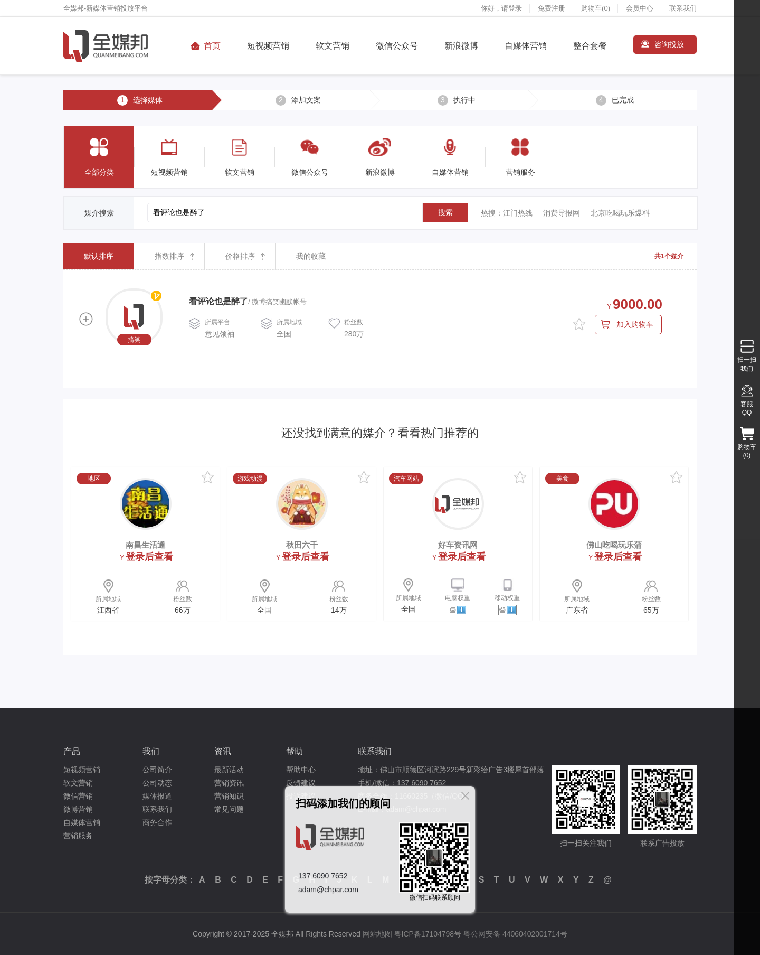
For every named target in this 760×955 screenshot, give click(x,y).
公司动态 (157, 783)
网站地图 (377, 934)
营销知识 (229, 796)
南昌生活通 (145, 544)
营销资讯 (229, 783)
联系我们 (683, 8)
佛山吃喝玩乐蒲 (614, 544)
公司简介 (157, 769)
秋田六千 (302, 544)
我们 (150, 751)
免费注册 (551, 8)
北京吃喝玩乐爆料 (620, 213)
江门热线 (518, 213)
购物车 (595, 8)
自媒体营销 (526, 45)
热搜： (492, 213)
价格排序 (240, 256)
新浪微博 (461, 45)
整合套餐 (590, 45)
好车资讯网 (458, 544)
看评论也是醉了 (218, 301)
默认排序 (98, 256)
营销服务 (78, 835)
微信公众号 (397, 45)
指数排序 (169, 256)
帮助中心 (301, 769)
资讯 (222, 751)
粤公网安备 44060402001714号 (515, 934)
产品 (71, 751)
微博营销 (78, 809)
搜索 (445, 212)
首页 (212, 45)
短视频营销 (268, 45)
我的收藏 (311, 256)
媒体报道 (157, 796)
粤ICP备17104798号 (428, 934)
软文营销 (332, 45)
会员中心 (639, 8)
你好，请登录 (501, 8)
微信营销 (78, 796)
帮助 (294, 751)
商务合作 (157, 822)
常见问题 (229, 809)
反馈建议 (301, 783)
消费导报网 (561, 213)
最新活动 (229, 769)
